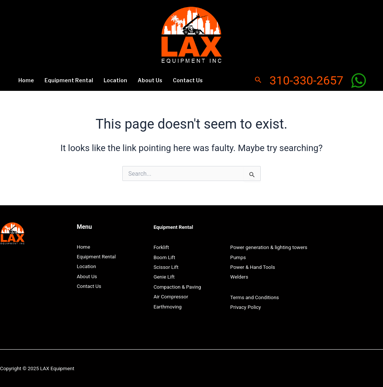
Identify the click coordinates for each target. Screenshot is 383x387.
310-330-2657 (306, 80)
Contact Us (188, 80)
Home (26, 80)
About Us (150, 80)
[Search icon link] (258, 81)
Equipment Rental (69, 80)
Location (115, 80)
